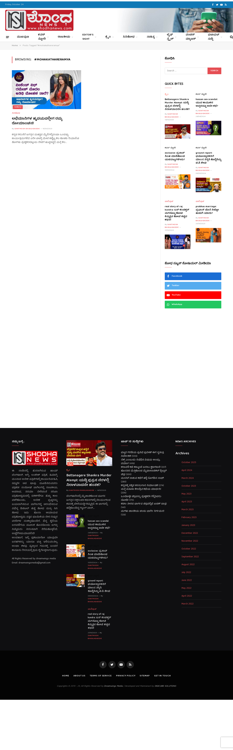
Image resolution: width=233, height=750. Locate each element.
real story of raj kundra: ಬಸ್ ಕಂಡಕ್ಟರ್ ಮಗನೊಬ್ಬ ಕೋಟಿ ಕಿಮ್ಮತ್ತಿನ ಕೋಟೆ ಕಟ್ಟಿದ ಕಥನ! (177, 213)
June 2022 (187, 580)
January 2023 (188, 525)
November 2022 (190, 541)
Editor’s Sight (87, 37)
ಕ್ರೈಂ (108, 37)
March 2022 (188, 604)
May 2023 (186, 494)
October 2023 (189, 486)
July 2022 (186, 572)
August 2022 (188, 565)
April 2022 (187, 596)
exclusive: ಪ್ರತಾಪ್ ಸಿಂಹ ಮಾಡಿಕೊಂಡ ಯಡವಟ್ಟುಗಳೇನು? (175, 156)
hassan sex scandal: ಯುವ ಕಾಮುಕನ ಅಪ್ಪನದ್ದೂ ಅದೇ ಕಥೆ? (207, 103)
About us (79, 676)
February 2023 (189, 517)
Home (65, 676)
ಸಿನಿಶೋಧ (129, 37)
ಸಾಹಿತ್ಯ (151, 37)
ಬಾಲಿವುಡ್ (169, 201)
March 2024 (188, 478)
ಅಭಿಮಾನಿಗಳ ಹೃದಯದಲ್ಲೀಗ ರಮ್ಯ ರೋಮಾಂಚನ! (37, 121)
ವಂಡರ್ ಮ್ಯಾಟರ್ (191, 37)
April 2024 (187, 470)
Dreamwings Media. (113, 686)
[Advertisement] (116, 368)
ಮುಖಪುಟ (23, 37)
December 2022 (190, 533)
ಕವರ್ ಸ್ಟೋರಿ (42, 37)
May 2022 (186, 588)
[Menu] (7, 36)
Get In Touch (162, 676)
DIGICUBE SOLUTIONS (165, 686)
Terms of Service (101, 676)
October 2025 (189, 462)
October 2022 (189, 549)
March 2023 (188, 510)
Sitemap (145, 676)
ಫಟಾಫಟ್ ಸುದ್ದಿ (213, 37)
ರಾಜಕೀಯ (64, 37)
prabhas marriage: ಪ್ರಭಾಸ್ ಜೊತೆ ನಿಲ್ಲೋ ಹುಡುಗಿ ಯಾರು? (207, 210)
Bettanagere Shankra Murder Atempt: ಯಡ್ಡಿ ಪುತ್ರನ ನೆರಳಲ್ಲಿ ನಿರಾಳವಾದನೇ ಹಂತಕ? (177, 104)
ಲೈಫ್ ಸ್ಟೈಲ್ (170, 37)
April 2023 (187, 502)
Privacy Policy (125, 676)
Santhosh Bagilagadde (27, 128)
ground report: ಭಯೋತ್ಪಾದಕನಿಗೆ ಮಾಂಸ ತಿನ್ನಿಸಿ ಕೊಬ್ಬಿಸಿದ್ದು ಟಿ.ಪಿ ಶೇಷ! (208, 158)
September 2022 (190, 557)
